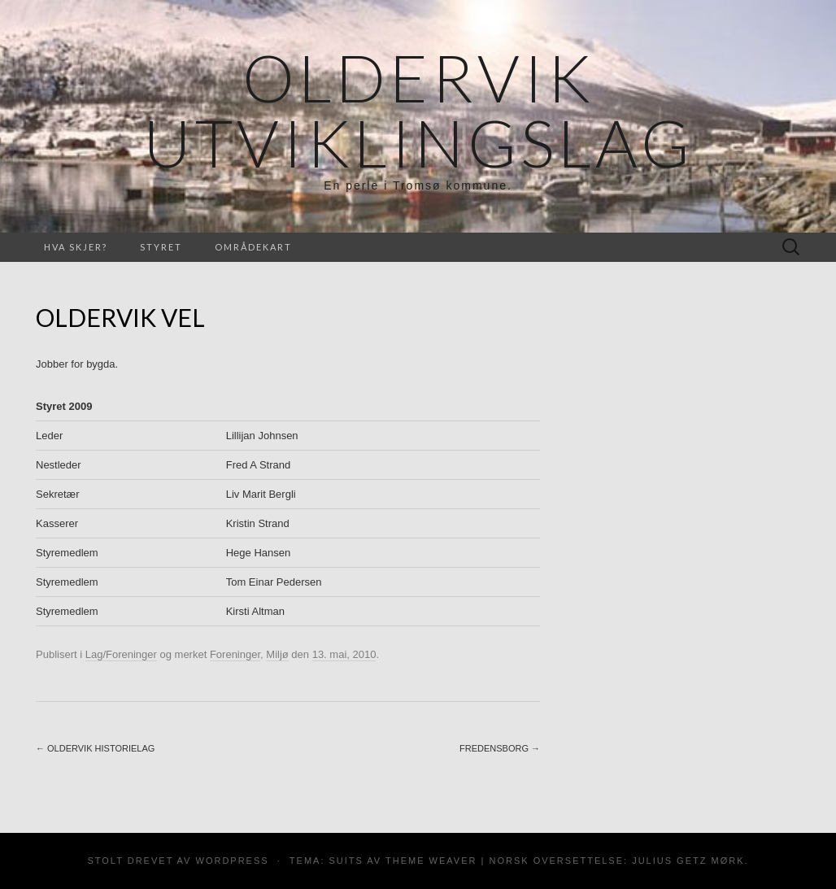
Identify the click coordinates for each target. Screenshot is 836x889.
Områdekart (253, 247)
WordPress (232, 860)
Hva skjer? (75, 247)
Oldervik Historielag (95, 748)
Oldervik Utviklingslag (418, 109)
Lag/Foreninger (121, 654)
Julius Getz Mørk (688, 860)
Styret (161, 247)
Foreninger (235, 654)
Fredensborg (499, 748)
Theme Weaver (431, 860)
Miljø (277, 654)
